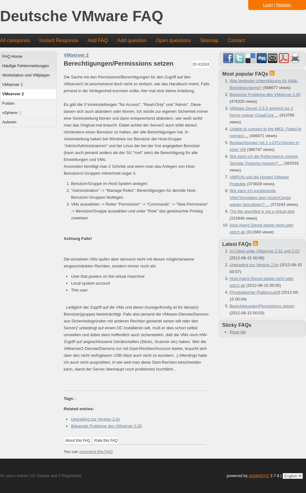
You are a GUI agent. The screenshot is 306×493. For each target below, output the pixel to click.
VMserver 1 (12, 84)
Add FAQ (98, 40)
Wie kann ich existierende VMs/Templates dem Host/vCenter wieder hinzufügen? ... (260, 197)
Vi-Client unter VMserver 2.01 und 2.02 (265, 251)
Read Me (238, 332)
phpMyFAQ (259, 475)
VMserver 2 (13, 94)
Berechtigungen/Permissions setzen (262, 306)
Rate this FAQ (106, 440)
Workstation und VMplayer (26, 75)
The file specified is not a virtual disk (262, 211)
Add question (131, 40)
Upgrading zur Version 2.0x (95, 419)
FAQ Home (12, 56)
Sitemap (209, 40)
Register (283, 4)
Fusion (8, 103)
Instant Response (58, 40)
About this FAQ (78, 440)
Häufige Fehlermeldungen (25, 65)
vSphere (12, 112)
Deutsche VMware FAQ (81, 16)
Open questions (173, 40)
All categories (15, 40)
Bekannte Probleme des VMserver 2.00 (106, 426)
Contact (236, 40)
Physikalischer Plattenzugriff (255, 292)
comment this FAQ (96, 451)
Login (268, 4)
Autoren (9, 122)
